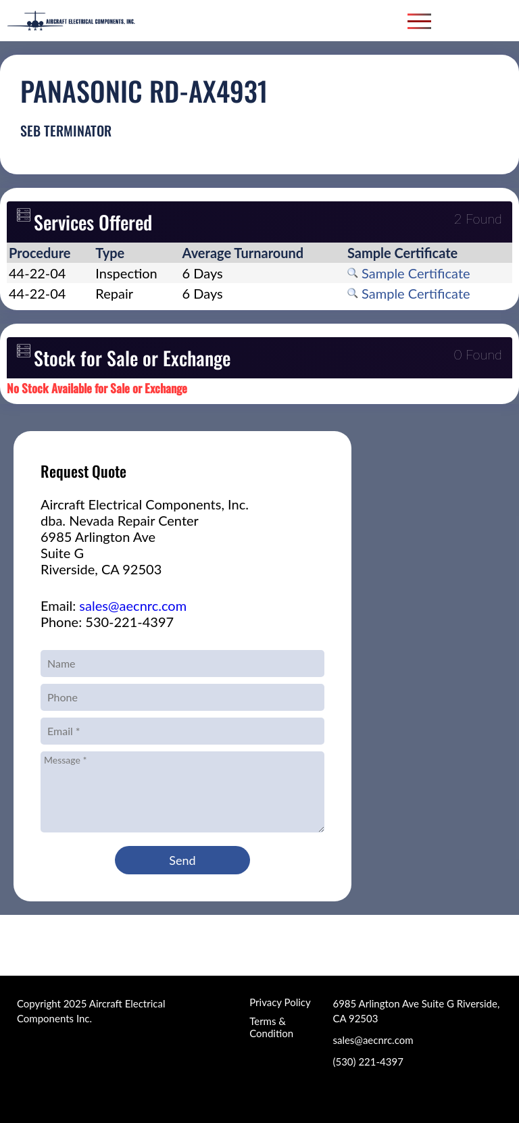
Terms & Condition (271, 1027)
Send (182, 860)
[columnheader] (50, 253)
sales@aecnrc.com (133, 605)
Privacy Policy (279, 1002)
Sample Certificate (408, 273)
